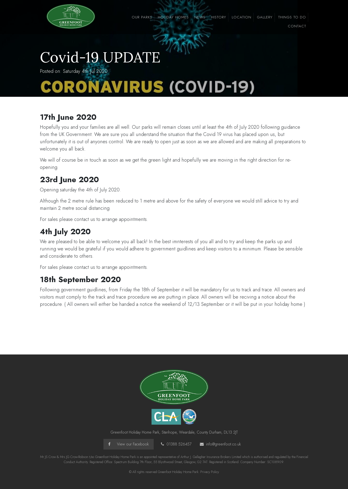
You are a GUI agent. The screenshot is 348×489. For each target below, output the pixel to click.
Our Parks (142, 17)
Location (241, 17)
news (199, 17)
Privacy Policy (209, 471)
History (218, 17)
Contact (297, 26)
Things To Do (292, 17)
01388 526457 (179, 444)
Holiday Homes (173, 17)
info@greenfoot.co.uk (223, 444)
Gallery (265, 17)
